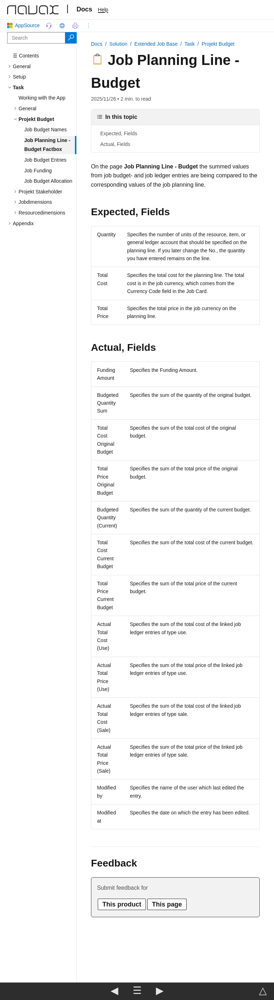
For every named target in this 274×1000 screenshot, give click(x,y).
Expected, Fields (118, 133)
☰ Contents (26, 56)
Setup (19, 77)
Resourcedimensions (42, 213)
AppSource (24, 25)
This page (167, 904)
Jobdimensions (35, 202)
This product (121, 904)
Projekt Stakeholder (40, 192)
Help (103, 9)
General (22, 66)
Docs (84, 9)
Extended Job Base (155, 44)
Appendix (23, 223)
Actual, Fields (115, 144)
